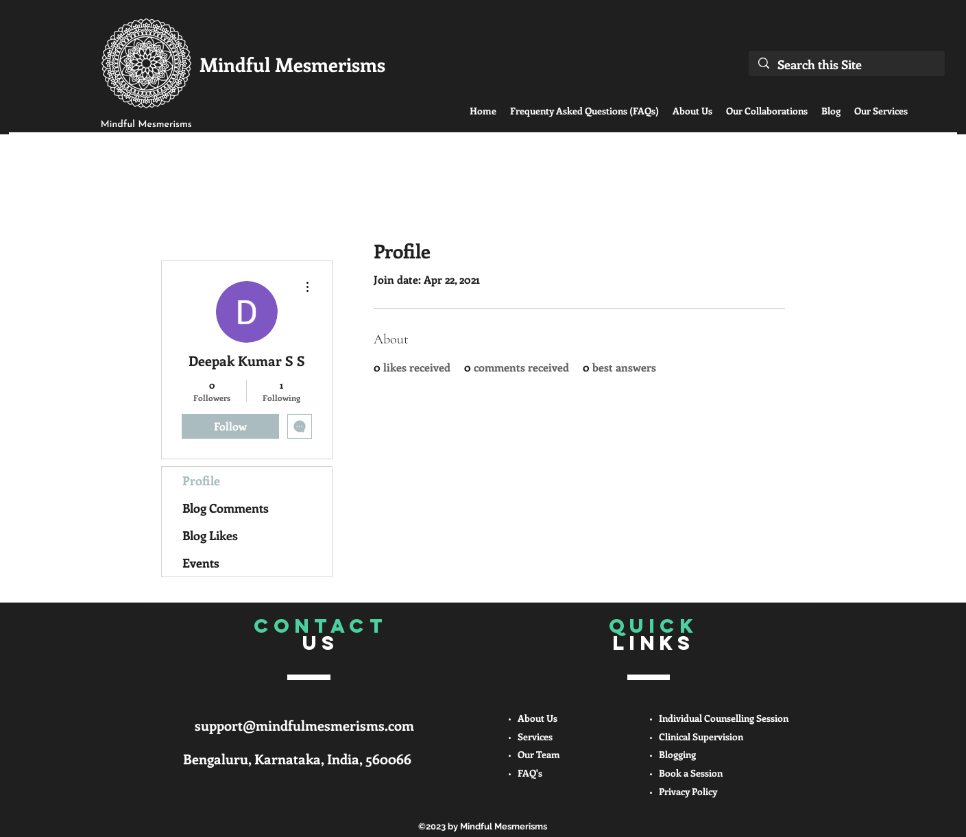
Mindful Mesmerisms (292, 64)
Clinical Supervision (701, 736)
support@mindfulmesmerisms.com (304, 725)
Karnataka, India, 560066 (332, 758)
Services (535, 736)
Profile (201, 480)
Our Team (539, 754)
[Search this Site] (846, 64)
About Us (537, 718)
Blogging (677, 754)
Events (200, 563)
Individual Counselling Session (723, 718)
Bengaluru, (218, 758)
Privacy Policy (688, 791)
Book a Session (691, 772)
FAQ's (530, 772)
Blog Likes (210, 535)
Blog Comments (225, 508)
